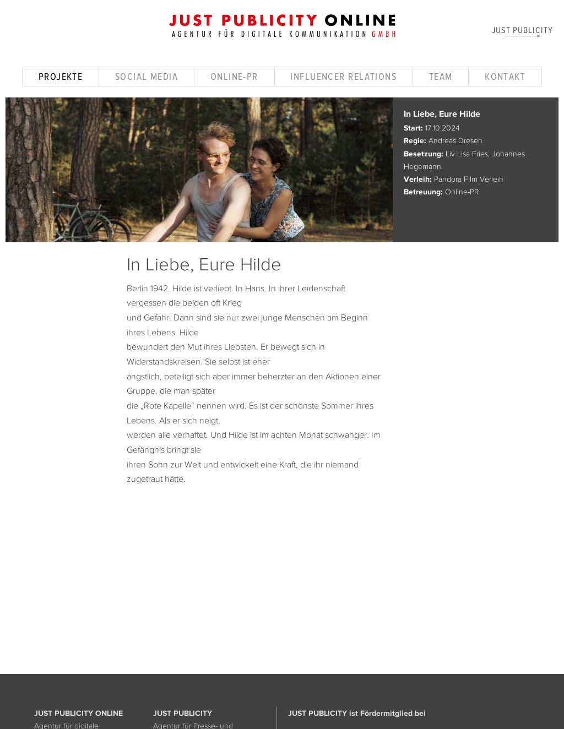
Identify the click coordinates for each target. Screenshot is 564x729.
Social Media (146, 76)
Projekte (61, 76)
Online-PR (234, 76)
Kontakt (505, 76)
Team (441, 76)
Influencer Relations (343, 76)
